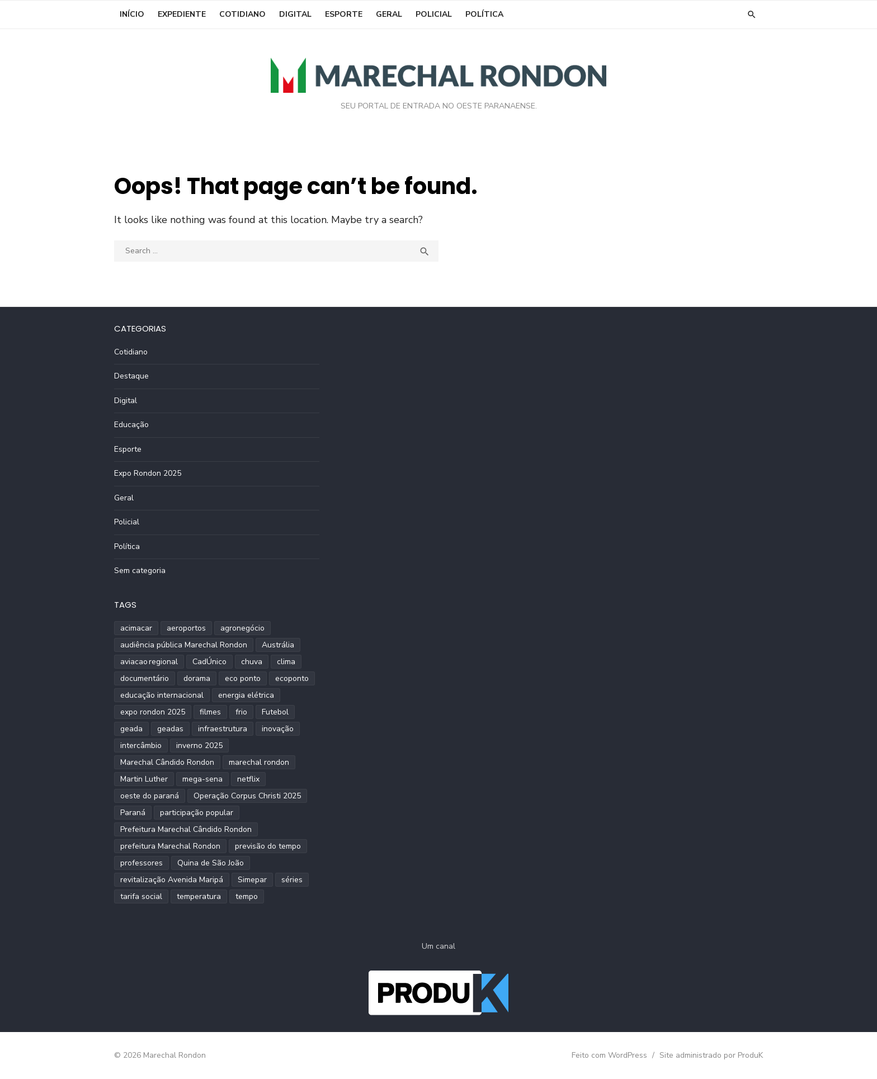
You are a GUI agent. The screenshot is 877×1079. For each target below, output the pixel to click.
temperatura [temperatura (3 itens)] (199, 896)
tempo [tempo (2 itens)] (246, 896)
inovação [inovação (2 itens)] (278, 728)
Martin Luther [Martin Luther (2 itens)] (144, 779)
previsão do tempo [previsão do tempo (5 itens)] (268, 846)
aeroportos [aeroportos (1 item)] (186, 628)
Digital (295, 14)
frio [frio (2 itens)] (241, 712)
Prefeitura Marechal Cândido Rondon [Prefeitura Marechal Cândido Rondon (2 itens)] (186, 829)
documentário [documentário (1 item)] (144, 678)
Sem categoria (140, 570)
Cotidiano (242, 14)
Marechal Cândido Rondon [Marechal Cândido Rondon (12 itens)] (167, 762)
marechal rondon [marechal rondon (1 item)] (259, 762)
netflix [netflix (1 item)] (248, 779)
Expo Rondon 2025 (147, 473)
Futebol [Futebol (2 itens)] (275, 712)
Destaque (131, 376)
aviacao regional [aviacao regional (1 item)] (149, 661)
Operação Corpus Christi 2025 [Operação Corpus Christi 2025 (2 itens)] (247, 796)
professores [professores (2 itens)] (141, 863)
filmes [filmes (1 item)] (210, 712)
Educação (131, 424)
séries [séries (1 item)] (292, 879)
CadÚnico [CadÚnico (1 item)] (209, 661)
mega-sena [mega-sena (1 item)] (202, 779)
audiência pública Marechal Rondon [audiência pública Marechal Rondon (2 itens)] (183, 645)
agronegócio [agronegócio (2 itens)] (242, 628)
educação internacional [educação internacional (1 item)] (162, 695)
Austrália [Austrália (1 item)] (278, 645)
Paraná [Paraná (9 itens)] (132, 812)
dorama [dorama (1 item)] (196, 678)
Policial (434, 14)
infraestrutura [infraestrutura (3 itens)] (222, 728)
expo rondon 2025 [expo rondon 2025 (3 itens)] (152, 712)
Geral (389, 14)
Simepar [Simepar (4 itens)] (252, 879)
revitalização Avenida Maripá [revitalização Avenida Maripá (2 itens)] (171, 879)
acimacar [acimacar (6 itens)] (136, 628)
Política (484, 14)
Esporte (343, 14)
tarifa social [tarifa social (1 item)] (141, 896)
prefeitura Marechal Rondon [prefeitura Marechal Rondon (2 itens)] (170, 846)
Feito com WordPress (609, 1055)
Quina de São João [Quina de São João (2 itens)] (210, 863)
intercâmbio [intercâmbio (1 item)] (141, 745)
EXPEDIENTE (182, 14)
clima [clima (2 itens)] (286, 661)
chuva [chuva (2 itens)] (251, 661)
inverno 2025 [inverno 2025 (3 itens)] (199, 745)
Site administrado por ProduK (711, 1055)
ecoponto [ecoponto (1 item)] (292, 678)
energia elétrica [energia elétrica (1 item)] (246, 695)
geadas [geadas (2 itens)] (170, 728)
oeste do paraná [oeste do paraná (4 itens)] (149, 796)
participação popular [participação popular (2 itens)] (196, 812)
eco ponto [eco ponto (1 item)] (243, 678)
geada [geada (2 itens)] (131, 728)
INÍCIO (132, 14)
